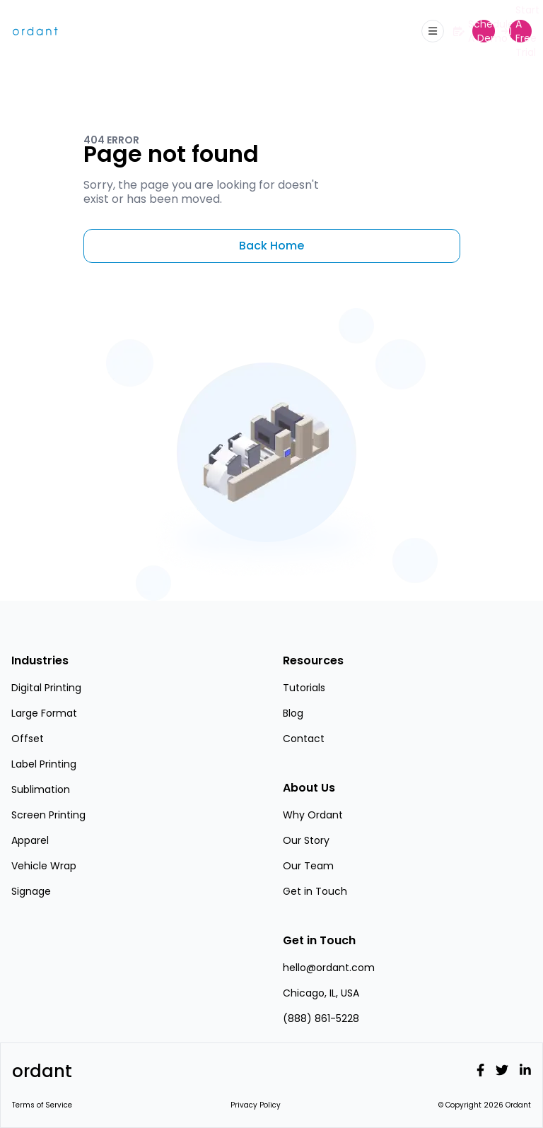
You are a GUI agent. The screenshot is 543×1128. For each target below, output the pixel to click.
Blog (293, 713)
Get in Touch (315, 891)
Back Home (271, 245)
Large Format (44, 713)
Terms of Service (42, 1105)
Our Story (306, 840)
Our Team (308, 866)
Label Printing (43, 764)
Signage (31, 891)
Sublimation (40, 789)
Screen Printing (48, 815)
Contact (304, 739)
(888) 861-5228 (321, 1018)
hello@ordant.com (329, 967)
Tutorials (304, 688)
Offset (27, 739)
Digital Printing (46, 688)
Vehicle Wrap (43, 866)
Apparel (30, 840)
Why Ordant (313, 815)
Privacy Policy (255, 1105)
